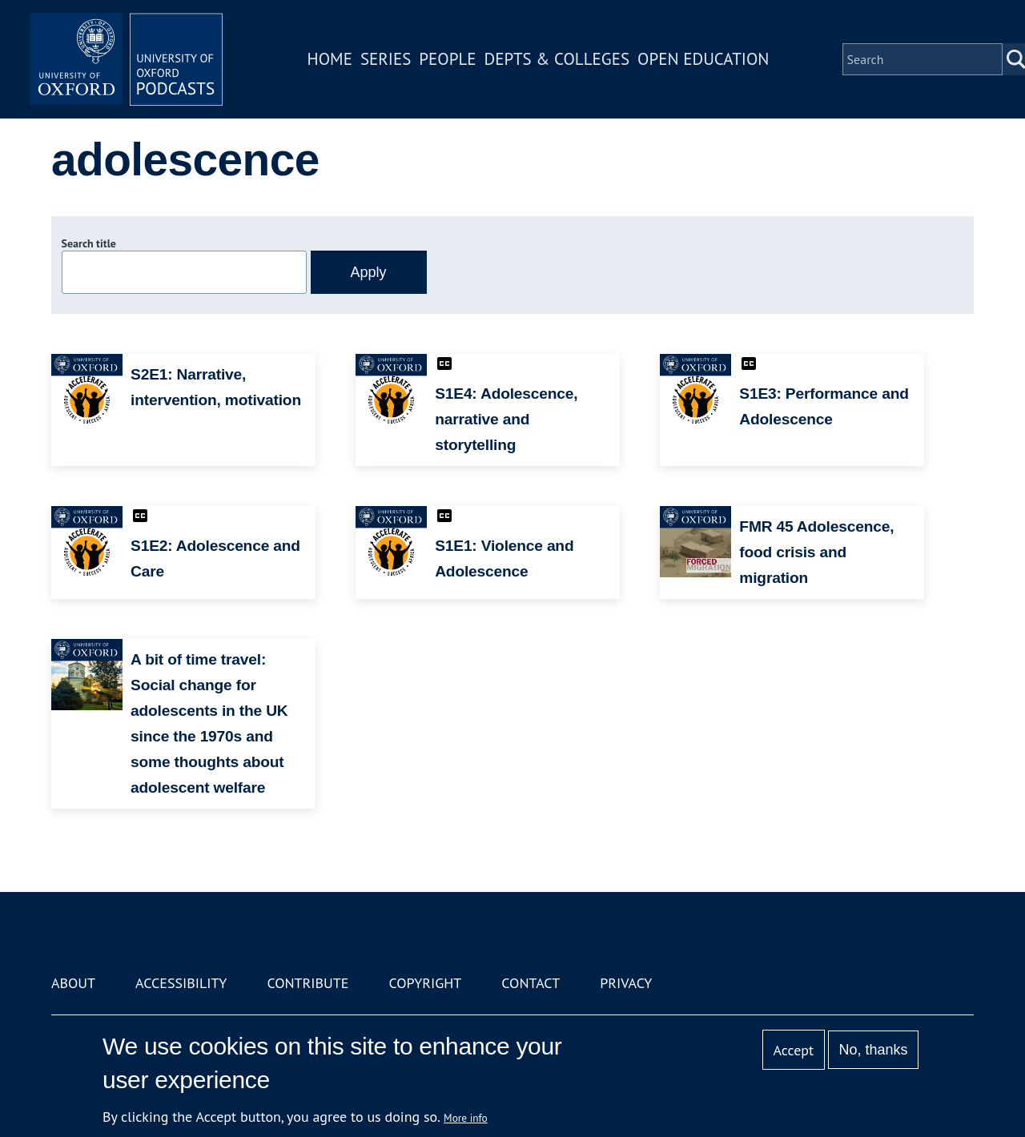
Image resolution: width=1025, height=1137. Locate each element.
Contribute (307, 983)
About (73, 983)
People (447, 59)
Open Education (703, 59)
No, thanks (872, 1050)
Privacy (626, 983)
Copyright (424, 983)
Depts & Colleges (557, 59)
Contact (530, 983)
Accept (793, 1050)
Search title (89, 243)
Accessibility (181, 983)
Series (385, 59)
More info (466, 1118)
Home (330, 59)
